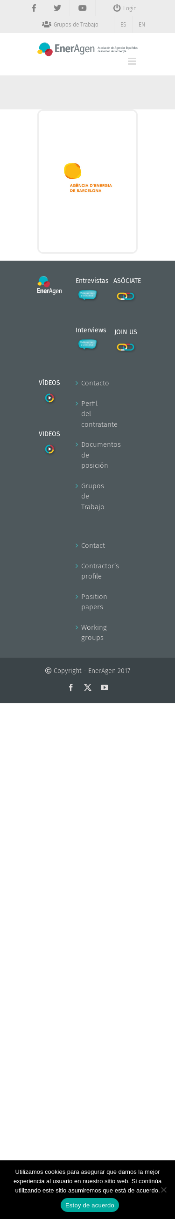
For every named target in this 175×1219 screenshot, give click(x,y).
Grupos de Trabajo (88, 496)
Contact (88, 545)
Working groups (88, 632)
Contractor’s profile (88, 571)
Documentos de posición (88, 455)
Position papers (88, 602)
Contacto (88, 383)
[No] (163, 1189)
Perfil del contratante (88, 414)
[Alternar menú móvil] (133, 61)
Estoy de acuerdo (89, 1205)
